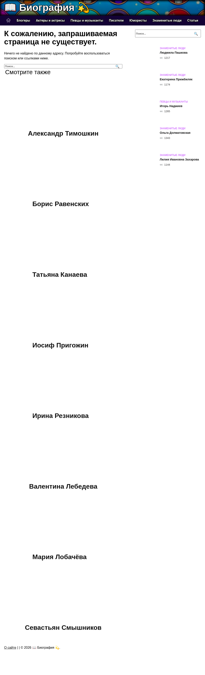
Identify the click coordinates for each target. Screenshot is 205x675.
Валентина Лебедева (63, 486)
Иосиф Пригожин (60, 345)
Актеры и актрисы (50, 20)
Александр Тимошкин (63, 133)
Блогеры (23, 20)
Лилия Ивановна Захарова (179, 159)
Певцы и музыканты (87, 20)
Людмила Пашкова (174, 52)
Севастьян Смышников (63, 627)
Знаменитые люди (166, 20)
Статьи (192, 20)
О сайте (10, 647)
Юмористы (138, 20)
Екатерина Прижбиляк (176, 79)
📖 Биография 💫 (47, 7)
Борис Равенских (60, 204)
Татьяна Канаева (59, 274)
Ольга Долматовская (175, 132)
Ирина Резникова (60, 415)
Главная (8, 20)
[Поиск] (117, 66)
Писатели (116, 20)
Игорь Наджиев (171, 106)
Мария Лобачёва (59, 557)
